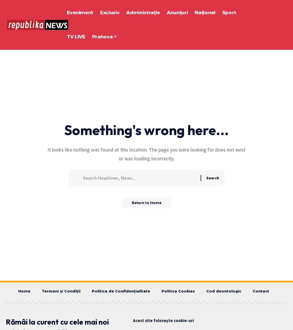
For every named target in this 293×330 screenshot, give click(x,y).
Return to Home (146, 205)
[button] (271, 25)
